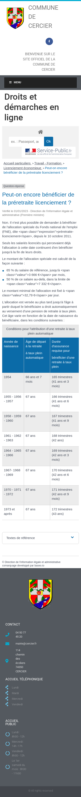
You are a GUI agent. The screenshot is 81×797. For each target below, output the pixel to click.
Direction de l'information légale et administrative (32, 562)
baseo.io (39, 565)
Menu (15, 82)
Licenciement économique (23, 168)
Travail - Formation (48, 163)
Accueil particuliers (18, 163)
